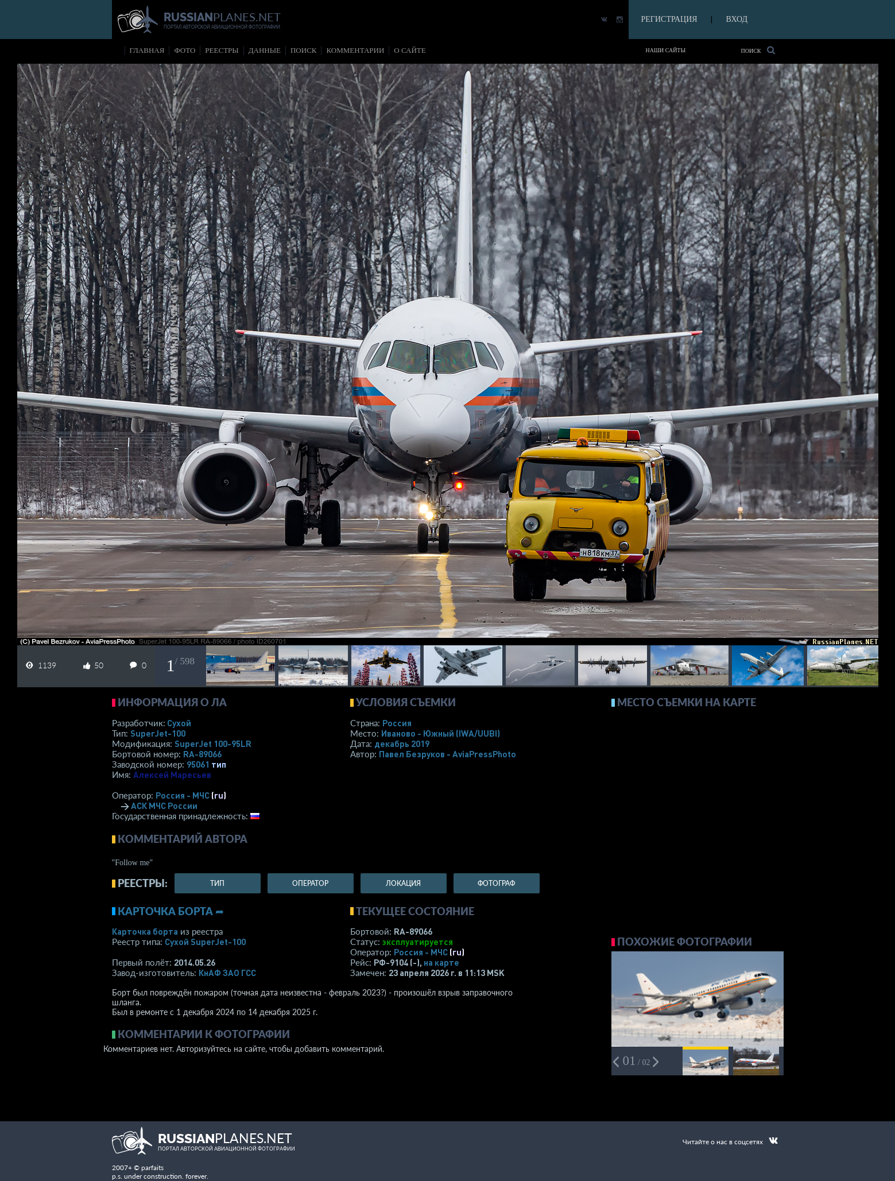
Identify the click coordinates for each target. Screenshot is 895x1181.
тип (218, 764)
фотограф (496, 883)
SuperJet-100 (157, 733)
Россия (397, 723)
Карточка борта (145, 931)
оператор (310, 883)
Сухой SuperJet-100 (205, 941)
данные (265, 50)
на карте (441, 962)
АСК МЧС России (164, 805)
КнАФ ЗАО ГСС (227, 972)
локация (403, 883)
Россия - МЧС (183, 795)
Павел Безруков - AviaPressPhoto (447, 754)
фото (184, 50)
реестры (221, 50)
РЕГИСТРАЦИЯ (669, 19)
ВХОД (736, 19)
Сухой (179, 723)
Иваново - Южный (440, 733)
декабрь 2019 (401, 743)
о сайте (409, 50)
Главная (147, 50)
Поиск (757, 50)
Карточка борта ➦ (171, 911)
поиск (303, 50)
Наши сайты (666, 50)
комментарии (355, 50)
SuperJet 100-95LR (213, 743)
